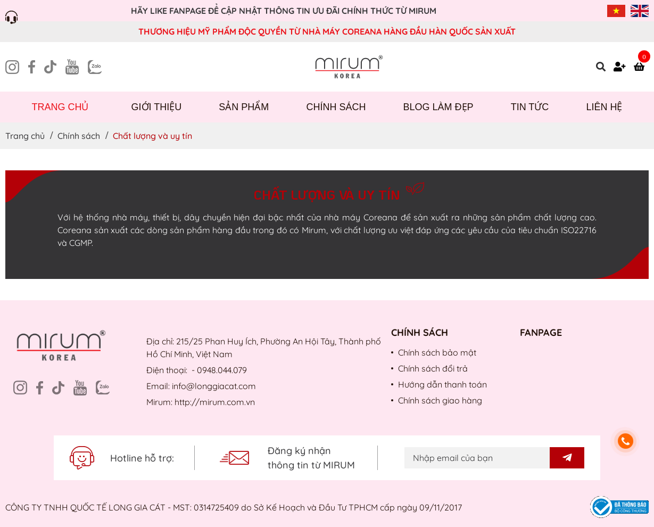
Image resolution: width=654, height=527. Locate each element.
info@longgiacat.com (214, 386)
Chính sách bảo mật (437, 352)
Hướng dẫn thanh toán (442, 384)
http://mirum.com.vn (215, 402)
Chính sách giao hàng (440, 400)
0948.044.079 (222, 370)
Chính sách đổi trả (433, 368)
